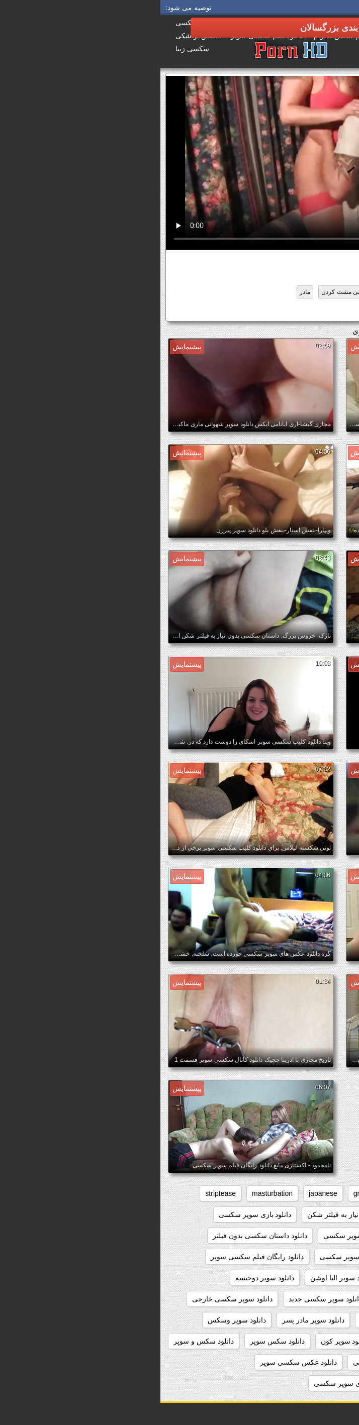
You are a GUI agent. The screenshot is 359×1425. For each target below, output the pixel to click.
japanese (162, 1193)
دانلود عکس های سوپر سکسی (298, 1383)
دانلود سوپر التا (251, 1278)
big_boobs (298, 1193)
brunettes (250, 1193)
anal (336, 1193)
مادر (144, 291)
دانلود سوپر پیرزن (317, 1341)
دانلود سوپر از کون (315, 1278)
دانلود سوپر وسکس (76, 1320)
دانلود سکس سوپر (116, 1341)
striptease (60, 1193)
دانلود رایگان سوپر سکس (305, 1257)
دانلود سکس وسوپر (314, 1362)
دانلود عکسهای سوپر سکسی (195, 1383)
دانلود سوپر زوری (244, 1299)
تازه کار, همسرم (297, 291)
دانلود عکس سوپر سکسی (231, 1362)
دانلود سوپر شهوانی (314, 1320)
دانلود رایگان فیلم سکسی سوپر (96, 1257)
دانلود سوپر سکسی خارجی (72, 1299)
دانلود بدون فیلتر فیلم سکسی (299, 1236)
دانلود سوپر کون (184, 1341)
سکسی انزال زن (244, 291)
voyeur (332, 1214)
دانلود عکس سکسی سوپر (138, 1362)
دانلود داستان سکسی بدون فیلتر (99, 1236)
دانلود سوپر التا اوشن (181, 1278)
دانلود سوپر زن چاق (314, 1299)
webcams (291, 1214)
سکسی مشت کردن (186, 291)
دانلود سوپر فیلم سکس (235, 1320)
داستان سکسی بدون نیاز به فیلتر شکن (203, 1214)
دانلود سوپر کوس (249, 1341)
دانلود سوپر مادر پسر (153, 1320)
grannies (206, 1193)
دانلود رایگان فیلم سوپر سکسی (205, 1257)
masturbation (112, 1193)
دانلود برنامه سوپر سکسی (202, 1236)
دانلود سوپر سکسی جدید (165, 1299)
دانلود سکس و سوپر (43, 1341)
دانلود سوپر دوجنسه (290, 311)
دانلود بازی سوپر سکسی (94, 1214)
